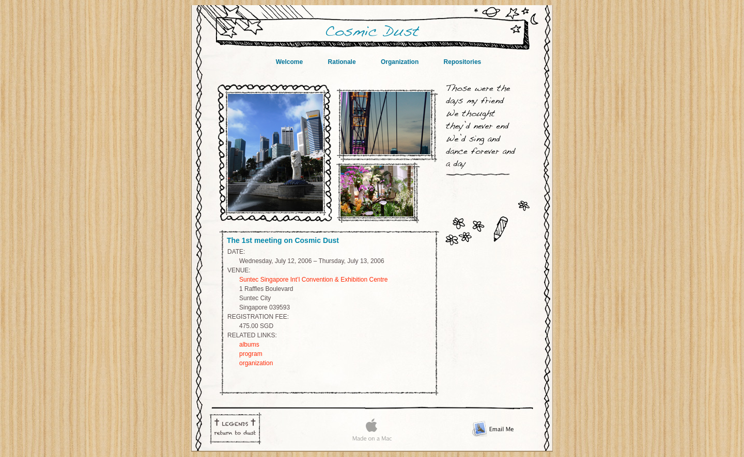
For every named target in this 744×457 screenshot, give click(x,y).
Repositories (463, 62)
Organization (401, 62)
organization (256, 363)
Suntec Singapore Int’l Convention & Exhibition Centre (313, 279)
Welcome (290, 62)
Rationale (343, 62)
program (250, 353)
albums (249, 344)
